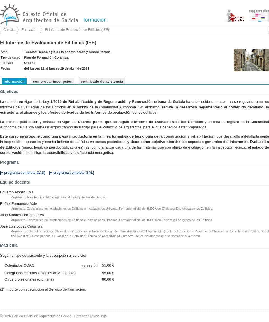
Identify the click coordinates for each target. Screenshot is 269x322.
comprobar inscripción (53, 81)
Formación (29, 30)
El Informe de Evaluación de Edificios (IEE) (77, 30)
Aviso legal (99, 316)
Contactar (81, 316)
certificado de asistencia (102, 81)
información (14, 81)
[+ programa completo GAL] (71, 172)
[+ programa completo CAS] (22, 172)
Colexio (9, 30)
